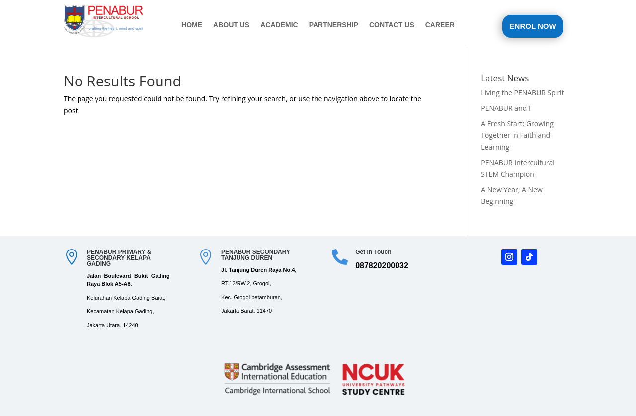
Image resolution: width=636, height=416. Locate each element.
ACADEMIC (279, 25)
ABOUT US (231, 25)
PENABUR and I (506, 108)
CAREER (440, 25)
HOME (191, 25)
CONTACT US (391, 25)
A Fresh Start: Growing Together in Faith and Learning (517, 135)
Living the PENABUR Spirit (522, 92)
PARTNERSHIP (333, 25)
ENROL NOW (533, 26)
